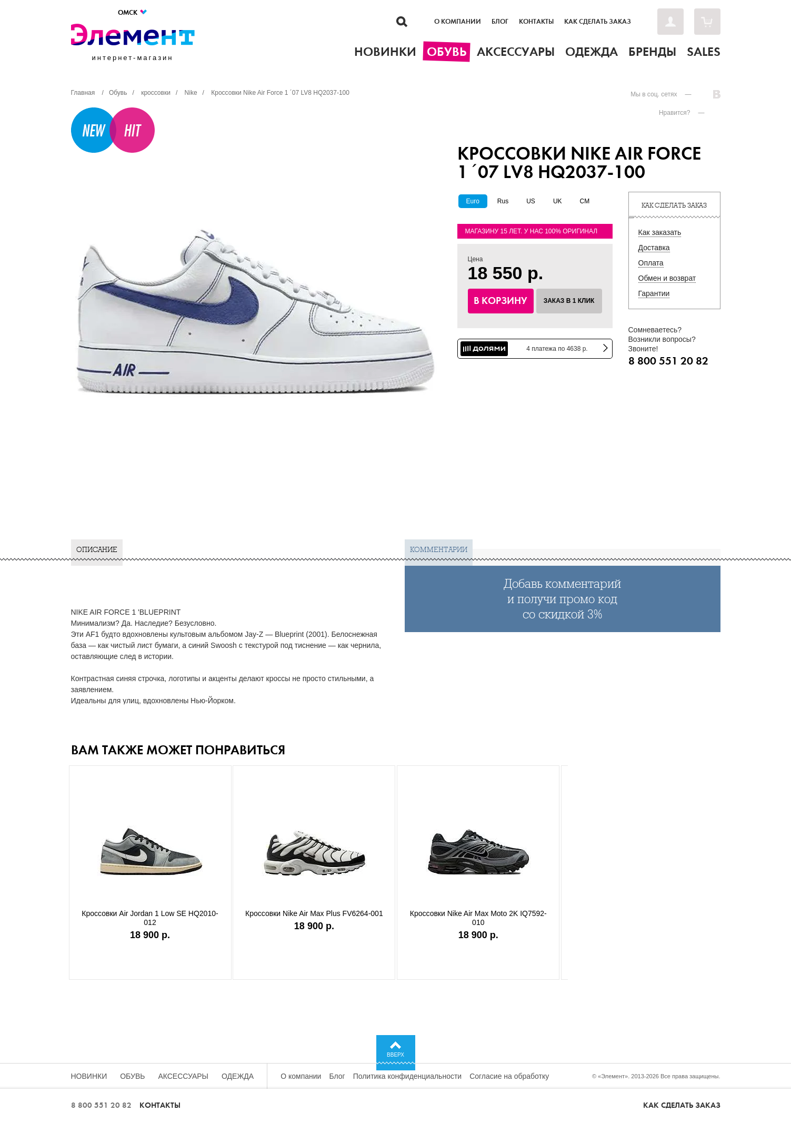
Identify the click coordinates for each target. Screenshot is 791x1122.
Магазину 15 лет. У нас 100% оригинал (531, 231)
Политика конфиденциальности (407, 1076)
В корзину (500, 301)
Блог (500, 21)
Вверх (395, 1055)
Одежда (238, 1076)
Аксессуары (183, 1076)
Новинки (89, 1076)
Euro (472, 201)
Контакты (536, 21)
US (530, 201)
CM (585, 201)
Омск (133, 12)
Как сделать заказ (597, 21)
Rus (502, 201)
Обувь (132, 1076)
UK (557, 201)
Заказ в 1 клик (569, 300)
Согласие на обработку (509, 1076)
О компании (457, 21)
